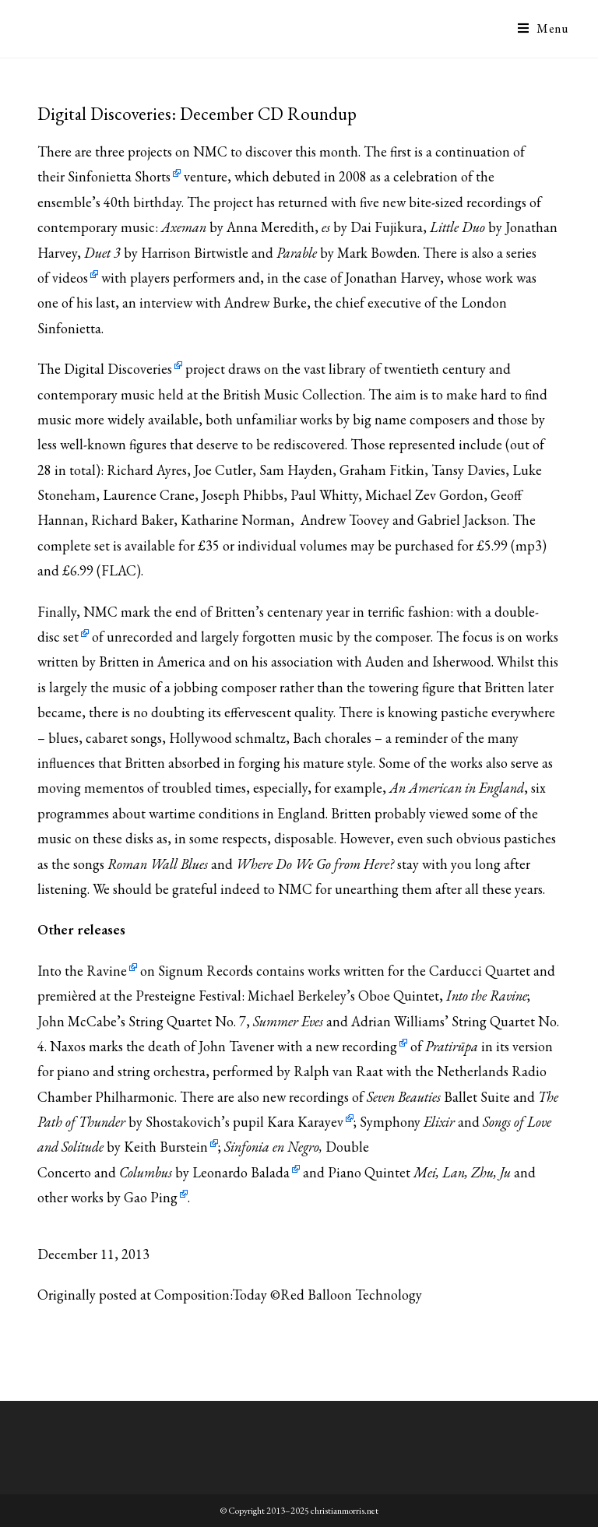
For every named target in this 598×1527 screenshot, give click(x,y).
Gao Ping (151, 1197)
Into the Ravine (82, 971)
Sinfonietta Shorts (119, 176)
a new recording (351, 1046)
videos (70, 278)
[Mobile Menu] (543, 28)
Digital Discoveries (118, 369)
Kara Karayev (305, 1122)
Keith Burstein (166, 1147)
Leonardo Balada (241, 1172)
